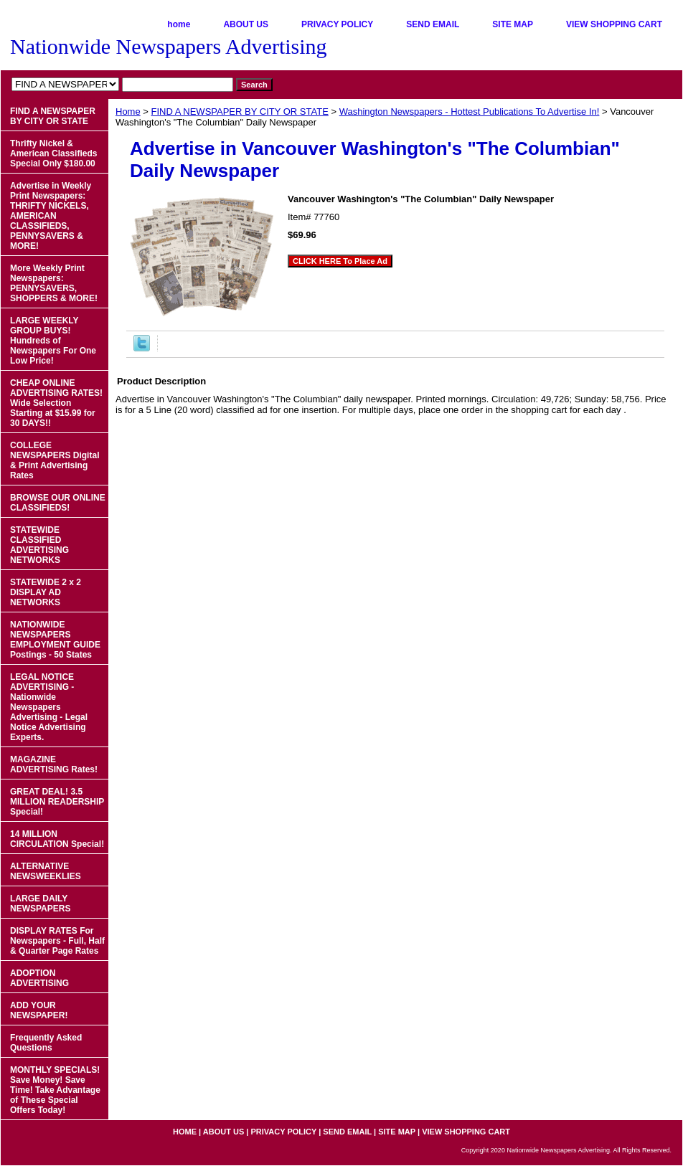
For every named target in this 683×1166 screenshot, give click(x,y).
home (178, 24)
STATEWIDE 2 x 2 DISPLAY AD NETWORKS (45, 592)
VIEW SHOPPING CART (614, 24)
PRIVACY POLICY (337, 24)
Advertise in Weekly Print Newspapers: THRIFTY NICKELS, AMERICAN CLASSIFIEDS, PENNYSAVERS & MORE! (50, 216)
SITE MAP (512, 24)
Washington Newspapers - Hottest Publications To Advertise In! (469, 111)
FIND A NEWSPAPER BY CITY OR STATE (240, 111)
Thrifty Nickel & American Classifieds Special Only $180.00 (53, 153)
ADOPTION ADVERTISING (39, 978)
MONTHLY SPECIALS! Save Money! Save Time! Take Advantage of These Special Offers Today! (55, 1090)
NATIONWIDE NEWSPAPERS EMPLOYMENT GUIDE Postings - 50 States (55, 640)
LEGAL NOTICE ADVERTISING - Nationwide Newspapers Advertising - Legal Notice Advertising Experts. (49, 707)
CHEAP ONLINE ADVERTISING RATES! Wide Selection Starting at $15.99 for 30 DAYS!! (56, 403)
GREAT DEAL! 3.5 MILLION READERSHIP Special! (57, 802)
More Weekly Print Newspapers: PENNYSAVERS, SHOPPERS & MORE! (54, 283)
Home (128, 111)
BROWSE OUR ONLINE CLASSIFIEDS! (57, 503)
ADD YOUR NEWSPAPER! (38, 1010)
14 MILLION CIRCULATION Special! (57, 839)
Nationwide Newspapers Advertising (168, 46)
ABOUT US (245, 24)
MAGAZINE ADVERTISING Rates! (54, 764)
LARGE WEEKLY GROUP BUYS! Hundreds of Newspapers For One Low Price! (53, 341)
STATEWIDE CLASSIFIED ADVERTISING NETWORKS (39, 545)
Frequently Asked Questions (46, 1043)
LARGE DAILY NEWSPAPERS (40, 904)
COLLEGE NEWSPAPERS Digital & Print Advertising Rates (54, 460)
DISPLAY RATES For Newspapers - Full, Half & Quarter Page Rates (57, 941)
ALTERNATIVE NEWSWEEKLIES (45, 871)
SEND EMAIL (432, 24)
